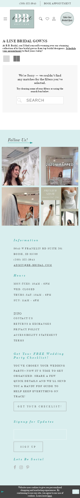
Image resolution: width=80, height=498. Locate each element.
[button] (5, 18)
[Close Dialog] (2, 492)
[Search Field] (40, 100)
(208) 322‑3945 (24, 259)
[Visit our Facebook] (15, 467)
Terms (19, 340)
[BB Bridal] (22, 19)
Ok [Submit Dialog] (76, 491)
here (50, 495)
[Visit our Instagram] (21, 467)
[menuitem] (5, 18)
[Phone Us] (27, 3)
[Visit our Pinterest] (27, 467)
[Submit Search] (20, 100)
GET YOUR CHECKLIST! (40, 406)
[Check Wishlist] (47, 18)
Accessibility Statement (35, 334)
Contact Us (23, 318)
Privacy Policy (27, 329)
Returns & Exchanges (32, 323)
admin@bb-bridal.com (33, 265)
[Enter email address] (40, 434)
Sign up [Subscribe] (28, 446)
